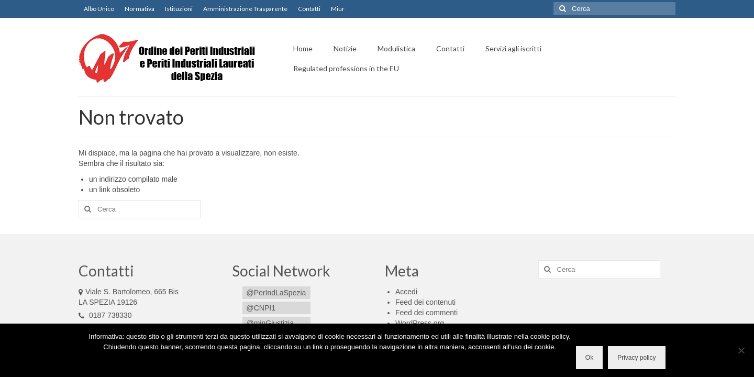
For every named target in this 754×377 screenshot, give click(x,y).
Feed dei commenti (426, 312)
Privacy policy (636, 357)
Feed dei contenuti (425, 302)
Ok (589, 357)
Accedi (406, 291)
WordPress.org (419, 323)
